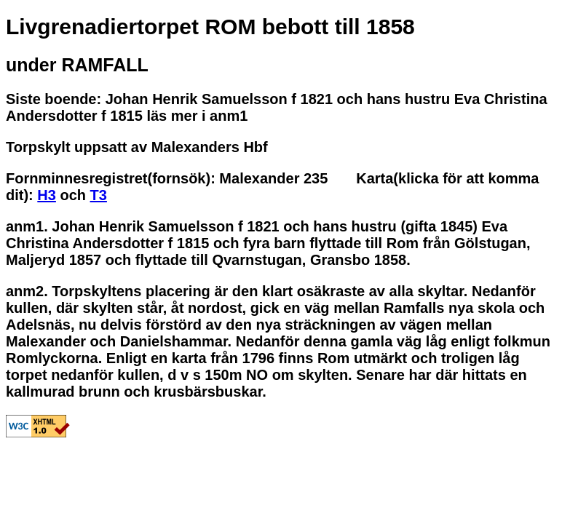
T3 (98, 195)
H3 (46, 195)
